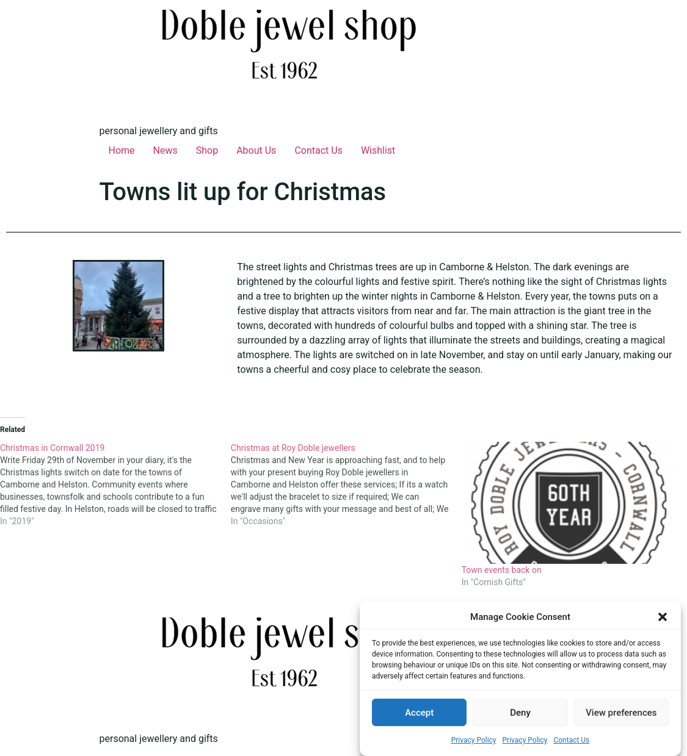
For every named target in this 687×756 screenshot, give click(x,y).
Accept (419, 712)
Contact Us (571, 740)
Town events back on (502, 570)
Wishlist (378, 150)
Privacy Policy (473, 740)
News (165, 150)
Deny (520, 712)
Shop (207, 150)
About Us (256, 150)
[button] (662, 617)
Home (122, 150)
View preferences (621, 712)
